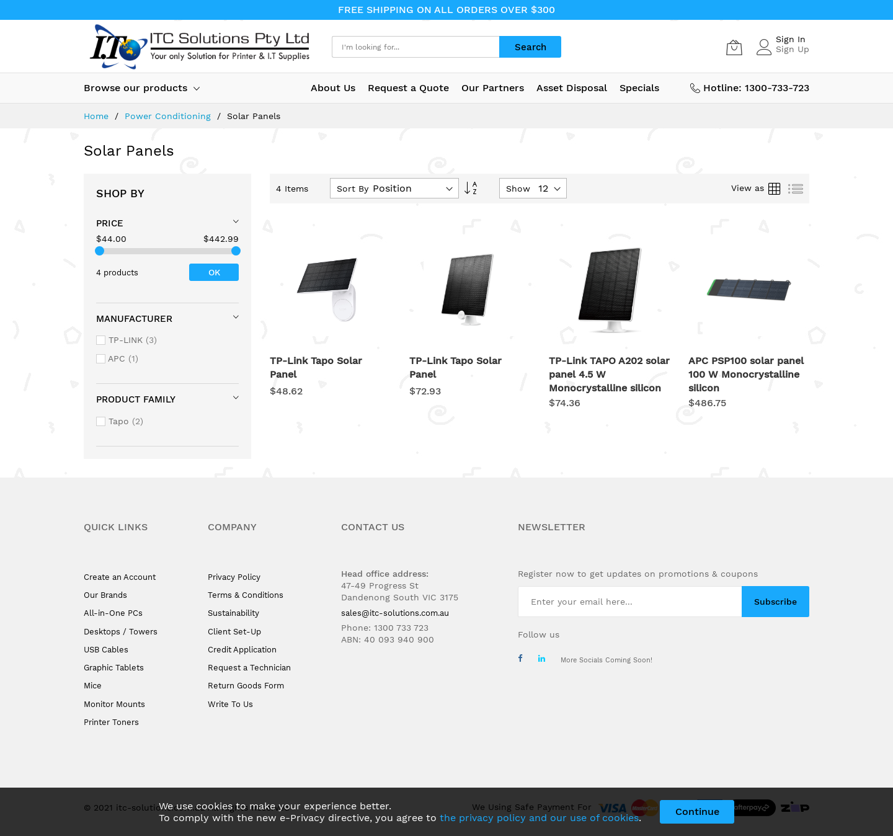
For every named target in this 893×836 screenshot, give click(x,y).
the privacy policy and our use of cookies (539, 818)
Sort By (352, 188)
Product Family (135, 399)
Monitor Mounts (114, 704)
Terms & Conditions (245, 595)
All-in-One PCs (113, 613)
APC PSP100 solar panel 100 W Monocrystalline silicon (746, 374)
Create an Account (120, 577)
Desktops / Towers (121, 631)
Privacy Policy (234, 577)
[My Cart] (734, 47)
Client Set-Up (234, 631)
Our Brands (105, 595)
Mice (93, 685)
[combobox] (415, 47)
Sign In (791, 39)
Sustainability (233, 613)
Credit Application (242, 649)
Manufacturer (134, 318)
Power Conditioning (169, 116)
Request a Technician (249, 667)
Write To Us (230, 704)
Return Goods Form (246, 685)
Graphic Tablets (114, 667)
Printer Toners (111, 722)
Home (98, 116)
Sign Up (792, 49)
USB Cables (106, 649)
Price (109, 223)
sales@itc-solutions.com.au (395, 613)
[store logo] (198, 47)
